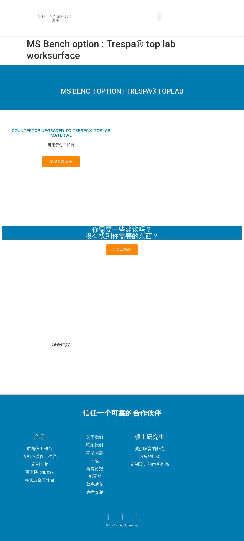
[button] (159, 17)
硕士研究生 (149, 436)
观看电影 (61, 345)
